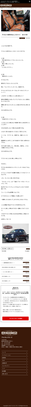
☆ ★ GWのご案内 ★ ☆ (7, 271)
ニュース (5, 8)
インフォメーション (26, 262)
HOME (2, 8)
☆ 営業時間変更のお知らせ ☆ (8, 262)
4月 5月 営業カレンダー (6, 276)
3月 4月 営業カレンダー (6, 280)
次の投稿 (27, 251)
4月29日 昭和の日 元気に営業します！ (9, 267)
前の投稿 (4, 251)
